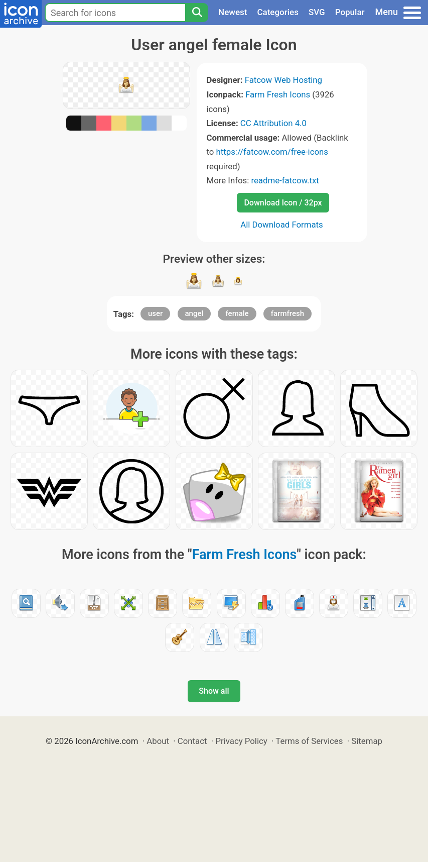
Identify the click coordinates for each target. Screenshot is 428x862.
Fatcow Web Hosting (283, 80)
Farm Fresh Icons (277, 94)
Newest (232, 12)
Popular (350, 12)
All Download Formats (281, 225)
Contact (192, 741)
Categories (278, 12)
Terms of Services (309, 741)
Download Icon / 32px (283, 202)
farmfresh (287, 313)
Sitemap (366, 741)
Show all (214, 691)
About (158, 741)
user (155, 313)
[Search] (196, 12)
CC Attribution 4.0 (273, 123)
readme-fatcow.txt (285, 180)
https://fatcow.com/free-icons (272, 152)
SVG (317, 12)
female (236, 313)
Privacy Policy (241, 741)
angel (194, 313)
